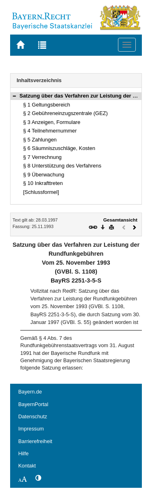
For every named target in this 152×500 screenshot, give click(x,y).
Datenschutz (32, 416)
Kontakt (27, 466)
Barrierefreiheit (35, 441)
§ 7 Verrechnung (42, 157)
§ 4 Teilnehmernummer (50, 131)
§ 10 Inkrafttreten (43, 183)
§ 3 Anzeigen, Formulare (51, 122)
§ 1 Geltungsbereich (46, 105)
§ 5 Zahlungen (40, 140)
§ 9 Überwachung (43, 175)
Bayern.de (30, 392)
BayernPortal (33, 404)
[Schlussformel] (41, 192)
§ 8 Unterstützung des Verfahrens (62, 166)
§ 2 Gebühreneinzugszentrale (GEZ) (65, 113)
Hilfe (23, 453)
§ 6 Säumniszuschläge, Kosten (59, 148)
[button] (14, 96)
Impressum (31, 429)
